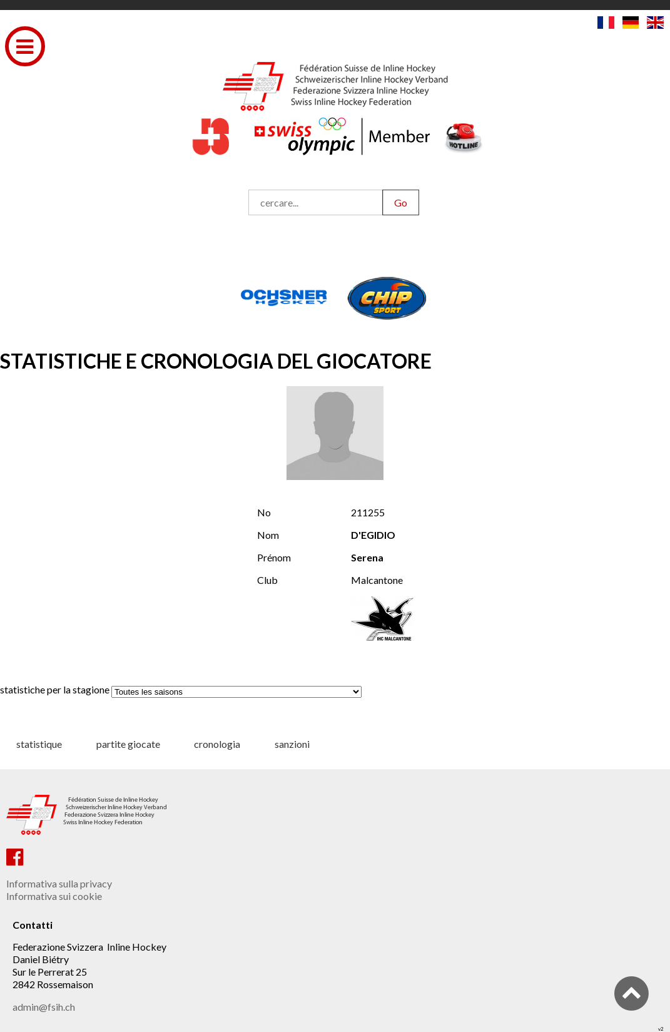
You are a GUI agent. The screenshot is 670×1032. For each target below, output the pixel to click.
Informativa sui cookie (54, 896)
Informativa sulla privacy (59, 883)
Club (267, 580)
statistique (39, 744)
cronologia (217, 744)
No (264, 512)
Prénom (274, 557)
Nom (268, 535)
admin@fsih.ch (44, 1007)
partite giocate (128, 744)
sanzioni (292, 744)
